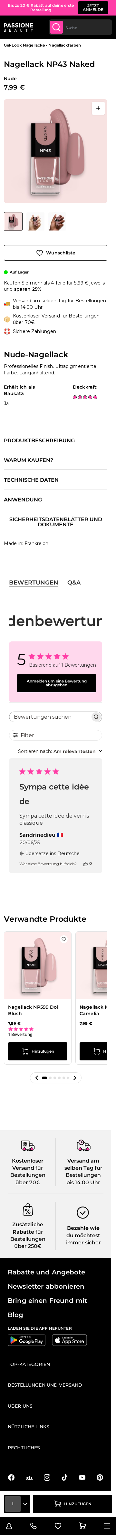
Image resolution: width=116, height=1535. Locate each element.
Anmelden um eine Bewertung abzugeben (57, 683)
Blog (16, 1315)
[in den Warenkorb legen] (72, 1504)
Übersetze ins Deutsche (49, 853)
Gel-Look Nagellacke (24, 45)
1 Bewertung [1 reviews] (20, 1034)
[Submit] (56, 27)
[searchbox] (49, 717)
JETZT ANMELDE (93, 7)
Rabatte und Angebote (46, 1272)
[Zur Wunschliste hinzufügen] (55, 253)
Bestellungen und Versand (45, 1385)
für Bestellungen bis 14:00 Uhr (84, 1175)
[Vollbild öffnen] (98, 108)
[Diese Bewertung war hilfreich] (85, 863)
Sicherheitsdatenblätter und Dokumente (55, 522)
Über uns (20, 1406)
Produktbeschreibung (39, 440)
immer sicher (83, 1243)
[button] (37, 1078)
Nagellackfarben (64, 45)
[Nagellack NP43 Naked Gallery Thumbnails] (35, 221)
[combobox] (80, 27)
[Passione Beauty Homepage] (18, 27)
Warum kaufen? (28, 460)
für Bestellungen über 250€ (27, 1239)
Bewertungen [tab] (33, 582)
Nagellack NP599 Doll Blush (34, 1010)
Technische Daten (31, 480)
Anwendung (23, 499)
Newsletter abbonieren (46, 1286)
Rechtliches (24, 1448)
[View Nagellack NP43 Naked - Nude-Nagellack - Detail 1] (57, 221)
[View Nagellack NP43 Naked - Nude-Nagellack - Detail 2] (35, 221)
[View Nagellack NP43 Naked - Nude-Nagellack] (13, 221)
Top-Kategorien (29, 1364)
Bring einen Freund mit (47, 1300)
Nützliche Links (28, 1427)
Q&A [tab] (74, 582)
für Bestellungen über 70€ (27, 1175)
